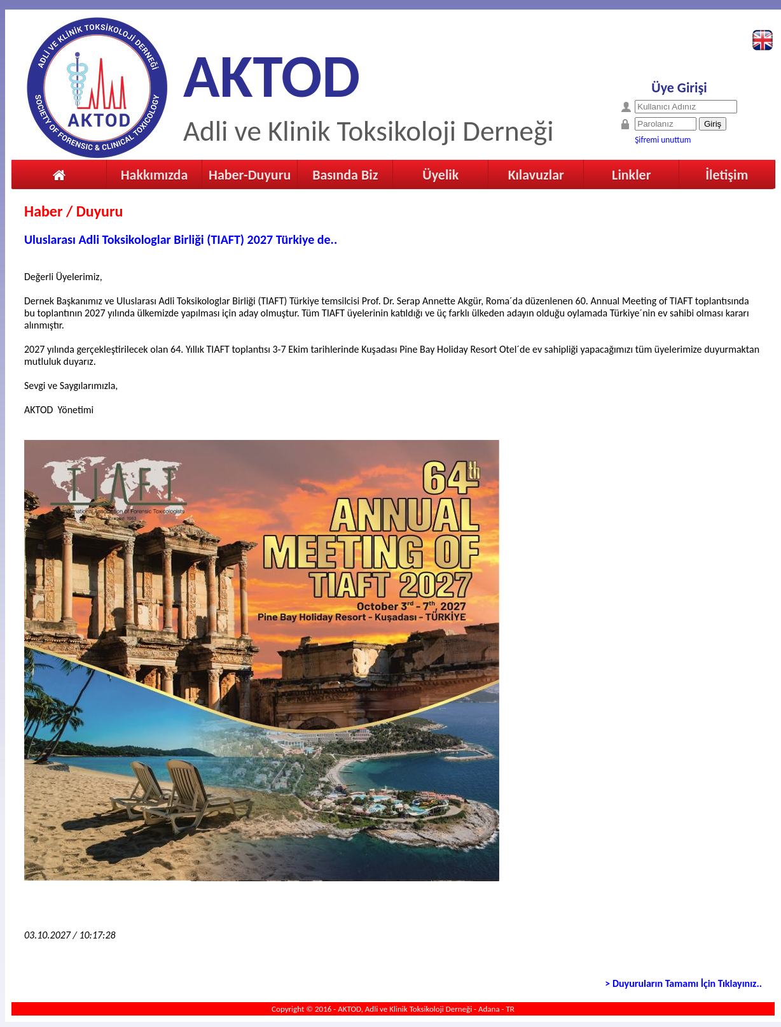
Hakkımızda (154, 174)
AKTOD (271, 76)
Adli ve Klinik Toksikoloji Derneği (368, 130)
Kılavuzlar (536, 174)
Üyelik (440, 174)
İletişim (726, 174)
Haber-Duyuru (250, 174)
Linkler (631, 174)
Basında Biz (345, 174)
